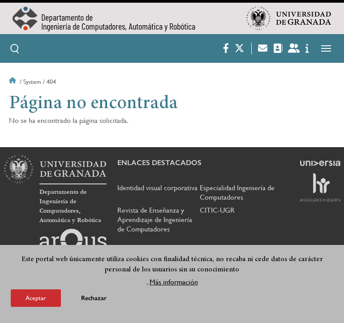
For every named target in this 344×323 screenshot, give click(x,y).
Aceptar (36, 299)
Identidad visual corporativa (157, 187)
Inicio (13, 81)
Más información (174, 283)
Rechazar (94, 299)
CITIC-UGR (217, 210)
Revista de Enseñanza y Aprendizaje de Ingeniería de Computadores (154, 219)
